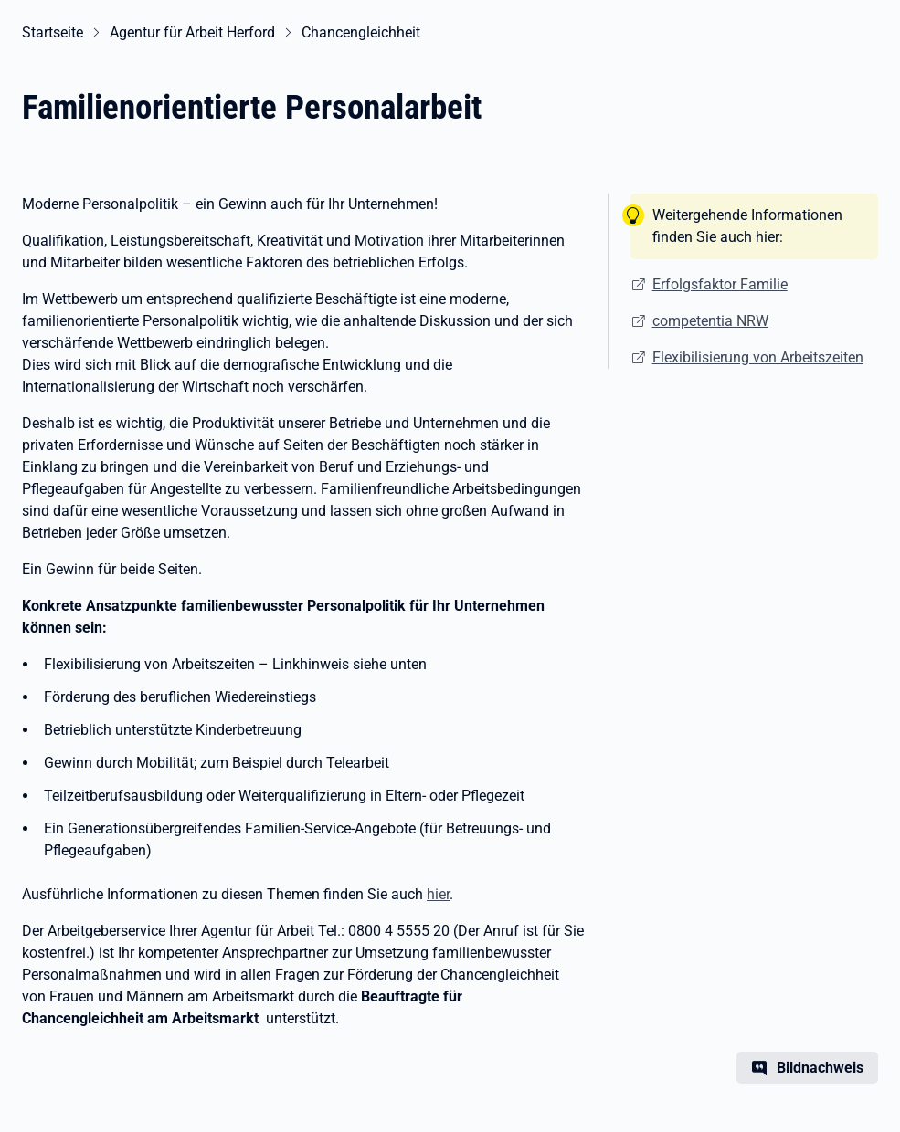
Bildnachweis (820, 1067)
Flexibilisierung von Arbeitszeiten (757, 357)
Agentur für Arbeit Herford (192, 32)
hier (438, 894)
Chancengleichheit (361, 32)
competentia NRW (710, 321)
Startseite (52, 32)
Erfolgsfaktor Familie (720, 284)
